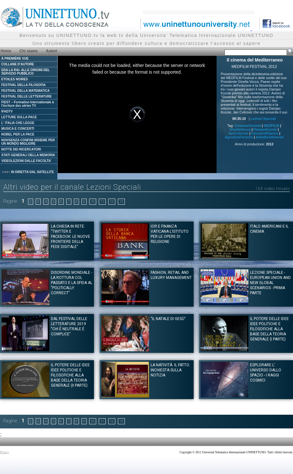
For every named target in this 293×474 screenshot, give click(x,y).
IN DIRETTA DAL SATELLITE (28, 172)
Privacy (4, 452)
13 (121, 202)
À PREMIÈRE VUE (15, 58)
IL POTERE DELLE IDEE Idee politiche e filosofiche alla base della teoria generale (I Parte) (269, 329)
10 (93, 202)
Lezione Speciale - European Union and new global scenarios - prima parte (270, 282)
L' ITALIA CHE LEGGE (17, 123)
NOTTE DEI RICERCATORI (21, 149)
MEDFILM (271, 126)
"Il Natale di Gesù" (168, 319)
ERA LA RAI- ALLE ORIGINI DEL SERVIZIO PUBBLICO (25, 71)
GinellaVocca (240, 129)
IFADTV (7, 111)
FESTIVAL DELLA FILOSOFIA (23, 85)
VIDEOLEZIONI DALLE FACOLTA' (26, 161)
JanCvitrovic (238, 133)
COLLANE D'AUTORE (17, 64)
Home (6, 51)
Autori (51, 51)
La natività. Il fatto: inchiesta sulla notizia (170, 370)
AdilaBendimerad (270, 137)
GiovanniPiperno (264, 133)
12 (112, 202)
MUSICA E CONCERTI (17, 128)
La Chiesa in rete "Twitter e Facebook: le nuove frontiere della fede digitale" (70, 236)
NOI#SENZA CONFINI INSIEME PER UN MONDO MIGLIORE (28, 141)
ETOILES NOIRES (14, 79)
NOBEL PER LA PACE (17, 134)
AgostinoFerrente (239, 137)
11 (102, 202)
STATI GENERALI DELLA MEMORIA (28, 155)
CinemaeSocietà (248, 126)
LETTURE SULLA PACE (19, 117)
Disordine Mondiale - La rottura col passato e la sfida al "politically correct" (71, 282)
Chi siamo (28, 51)
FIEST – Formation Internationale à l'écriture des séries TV (27, 103)
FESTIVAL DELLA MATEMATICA (25, 90)
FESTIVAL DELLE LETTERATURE (26, 96)
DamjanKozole (265, 129)
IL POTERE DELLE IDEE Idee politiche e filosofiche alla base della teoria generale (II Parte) (70, 375)
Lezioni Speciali (263, 118)
